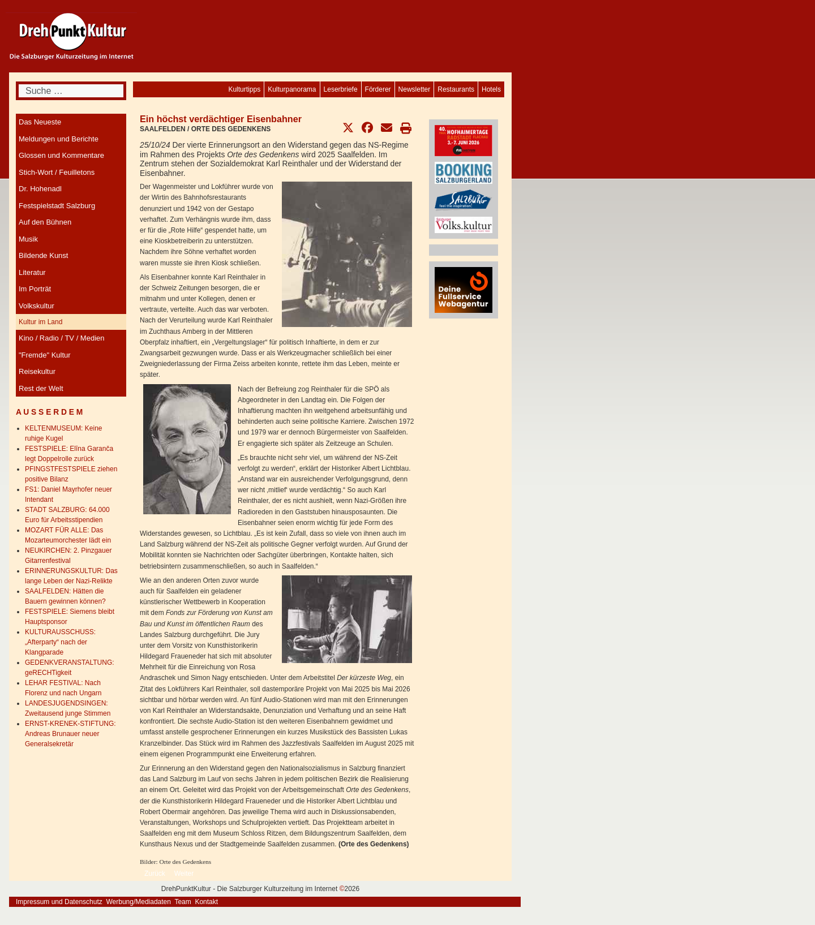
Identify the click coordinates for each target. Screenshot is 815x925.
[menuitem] (491, 89)
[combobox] (71, 90)
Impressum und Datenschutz (59, 902)
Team (182, 902)
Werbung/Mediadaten (138, 902)
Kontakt (206, 902)
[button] (348, 128)
